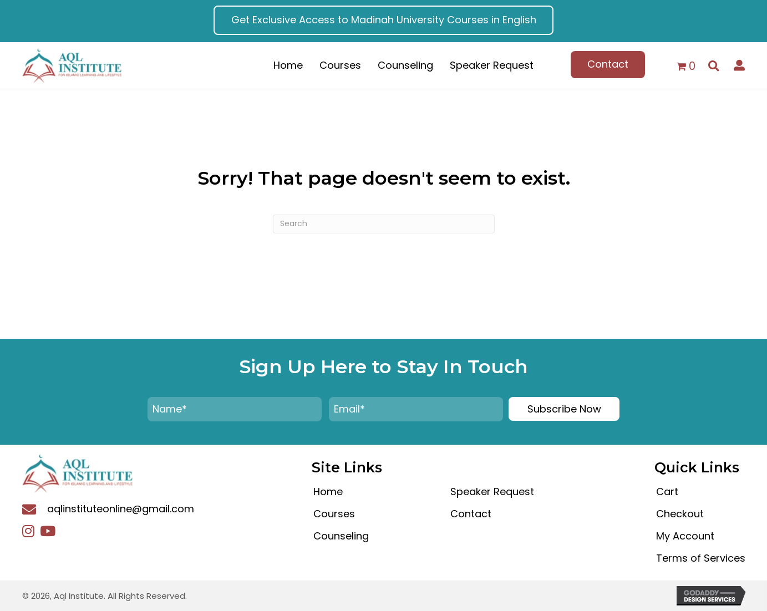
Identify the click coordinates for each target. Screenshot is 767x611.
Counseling (341, 536)
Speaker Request (492, 492)
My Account (685, 536)
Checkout (680, 514)
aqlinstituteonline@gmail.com (120, 509)
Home (328, 492)
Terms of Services (700, 558)
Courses (334, 514)
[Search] (384, 224)
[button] (384, 20)
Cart (667, 492)
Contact (470, 514)
